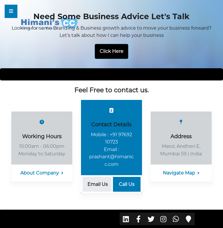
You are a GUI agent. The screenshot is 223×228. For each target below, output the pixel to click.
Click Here (111, 51)
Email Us (97, 184)
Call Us (126, 184)
